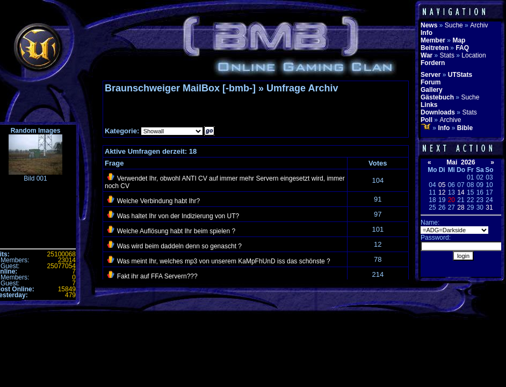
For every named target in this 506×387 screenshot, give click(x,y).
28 (460, 207)
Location (473, 55)
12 (441, 192)
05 (441, 185)
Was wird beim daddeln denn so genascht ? (179, 246)
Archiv (479, 25)
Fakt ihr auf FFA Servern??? (157, 276)
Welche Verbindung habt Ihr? (158, 201)
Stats (447, 55)
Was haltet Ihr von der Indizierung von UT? (178, 216)
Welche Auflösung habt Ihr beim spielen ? (176, 231)
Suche (454, 25)
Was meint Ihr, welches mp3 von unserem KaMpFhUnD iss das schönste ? (223, 261)
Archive (450, 120)
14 (460, 192)
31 (489, 207)
